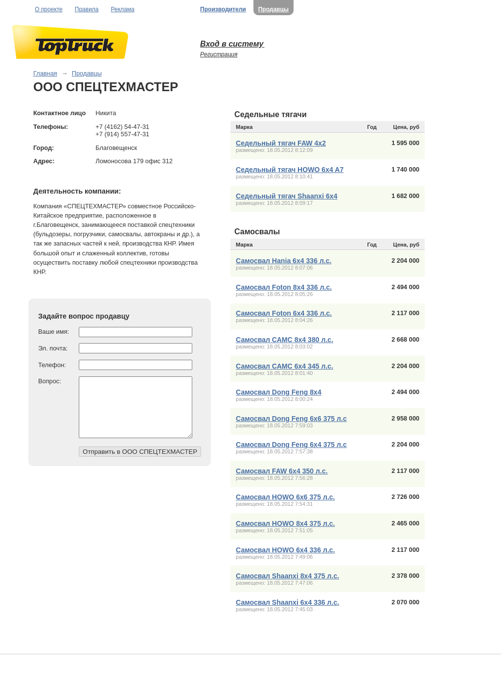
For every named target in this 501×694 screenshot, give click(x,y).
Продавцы (273, 9)
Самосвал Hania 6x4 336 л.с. (283, 261)
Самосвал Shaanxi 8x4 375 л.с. (287, 576)
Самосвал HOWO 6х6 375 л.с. (285, 497)
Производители (223, 9)
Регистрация (218, 54)
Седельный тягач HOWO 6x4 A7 (289, 170)
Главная (45, 73)
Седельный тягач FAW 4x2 (281, 143)
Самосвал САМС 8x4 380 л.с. (284, 340)
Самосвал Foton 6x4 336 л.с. (284, 313)
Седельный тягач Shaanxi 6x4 (286, 196)
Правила (87, 9)
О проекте (49, 9)
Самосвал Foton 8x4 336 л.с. (284, 287)
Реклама (123, 9)
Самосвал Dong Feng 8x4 (278, 392)
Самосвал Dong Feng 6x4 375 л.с (291, 444)
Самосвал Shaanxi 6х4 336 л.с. (287, 602)
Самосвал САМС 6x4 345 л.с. (284, 366)
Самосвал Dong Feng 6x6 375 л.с (291, 418)
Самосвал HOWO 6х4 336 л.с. (285, 550)
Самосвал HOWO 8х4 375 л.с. (285, 523)
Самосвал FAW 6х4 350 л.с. (282, 471)
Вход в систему (232, 44)
